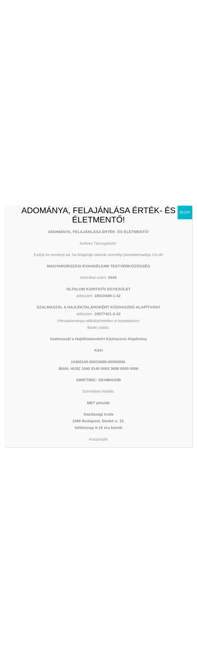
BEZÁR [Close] (185, 212)
